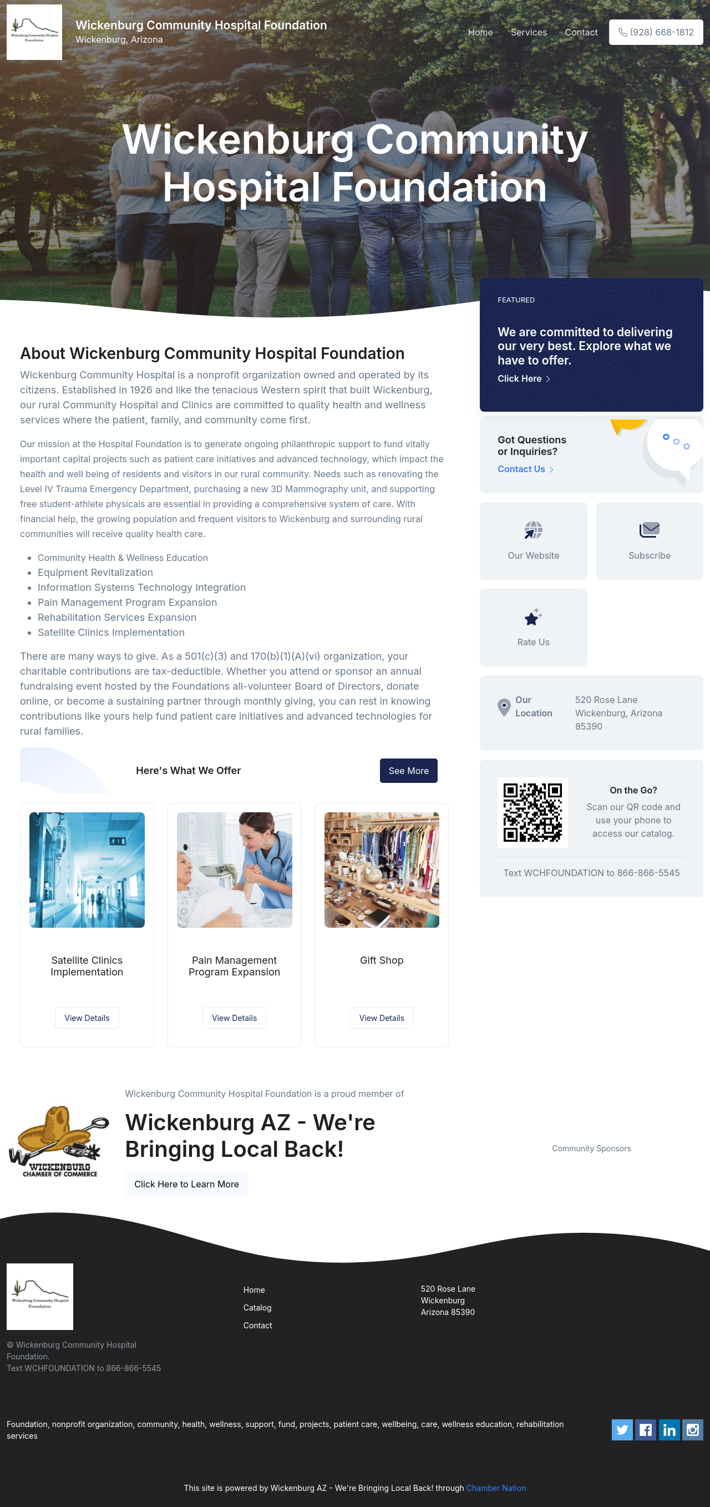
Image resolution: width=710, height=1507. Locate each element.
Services (529, 32)
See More (409, 770)
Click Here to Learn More (186, 1184)
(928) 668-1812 (656, 32)
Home (480, 32)
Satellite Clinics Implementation (86, 966)
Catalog (258, 1307)
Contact (581, 32)
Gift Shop (382, 960)
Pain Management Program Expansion (234, 966)
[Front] (37, 32)
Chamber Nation (496, 1488)
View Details (86, 1018)
